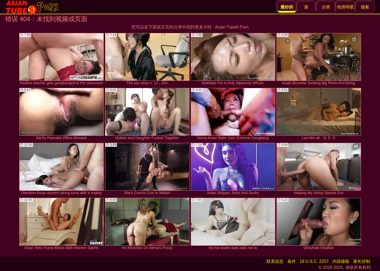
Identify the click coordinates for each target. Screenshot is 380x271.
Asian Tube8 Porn (232, 27)
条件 (291, 261)
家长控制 (361, 261)
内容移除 (340, 261)
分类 (326, 7)
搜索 (365, 7)
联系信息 (275, 261)
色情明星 (345, 7)
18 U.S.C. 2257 (314, 261)
